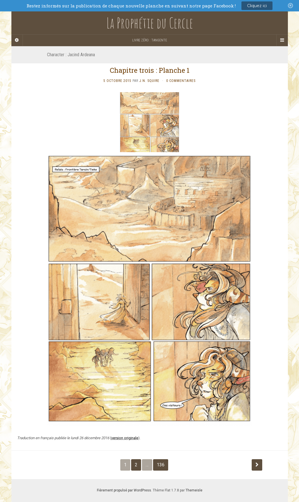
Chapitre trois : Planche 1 (150, 70)
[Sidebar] (17, 40)
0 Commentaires (181, 81)
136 (160, 464)
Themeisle (194, 490)
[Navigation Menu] (282, 40)
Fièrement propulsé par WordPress (124, 490)
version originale (124, 438)
